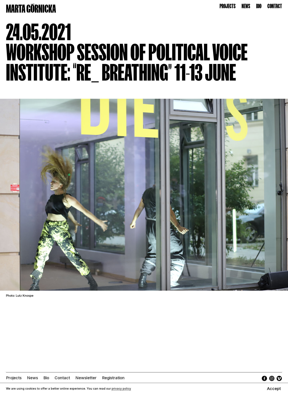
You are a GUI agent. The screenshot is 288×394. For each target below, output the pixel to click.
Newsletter (86, 377)
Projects (14, 377)
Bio (46, 377)
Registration (113, 377)
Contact (62, 377)
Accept (274, 388)
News (32, 377)
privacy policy (121, 388)
